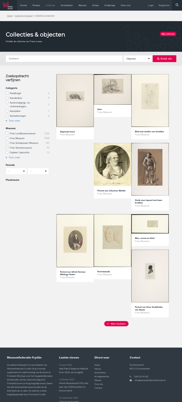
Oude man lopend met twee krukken (110, 206)
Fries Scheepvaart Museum (27, 143)
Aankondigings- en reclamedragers (27, 104)
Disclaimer (160, 396)
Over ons (125, 5)
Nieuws (82, 5)
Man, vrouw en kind (108, 244)
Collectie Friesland (23, 15)
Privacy (171, 396)
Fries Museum (27, 138)
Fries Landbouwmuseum (27, 133)
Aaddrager (27, 93)
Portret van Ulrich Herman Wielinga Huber (149, 206)
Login (151, 5)
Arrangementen (101, 347)
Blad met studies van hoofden (147, 133)
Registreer (164, 5)
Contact (98, 359)
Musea (36, 5)
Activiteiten (67, 5)
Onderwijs (109, 5)
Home (23, 5)
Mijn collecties (165, 35)
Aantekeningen (27, 116)
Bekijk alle (164, 58)
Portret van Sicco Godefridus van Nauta (147, 279)
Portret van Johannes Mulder (72, 196)
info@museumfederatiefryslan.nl (150, 351)
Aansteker (27, 111)
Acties (95, 5)
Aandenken (27, 98)
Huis (100, 109)
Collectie (50, 5)
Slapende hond (68, 132)
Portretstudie (67, 277)
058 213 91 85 (141, 348)
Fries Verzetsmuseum (27, 148)
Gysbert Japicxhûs (27, 152)
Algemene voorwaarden (140, 396)
